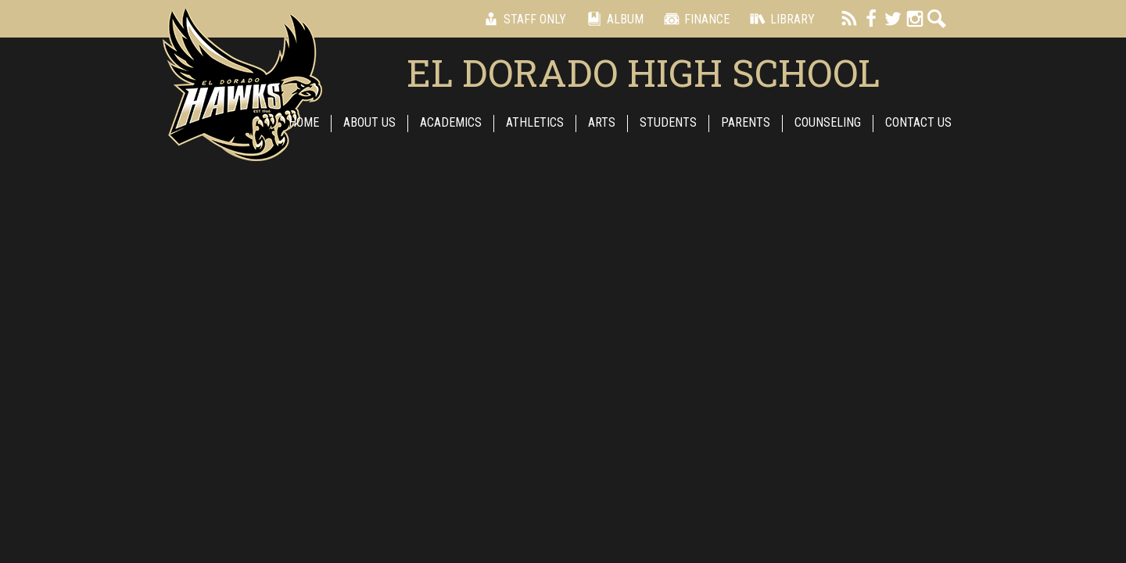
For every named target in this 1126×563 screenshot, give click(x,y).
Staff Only (522, 18)
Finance (694, 18)
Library (780, 18)
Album (613, 18)
